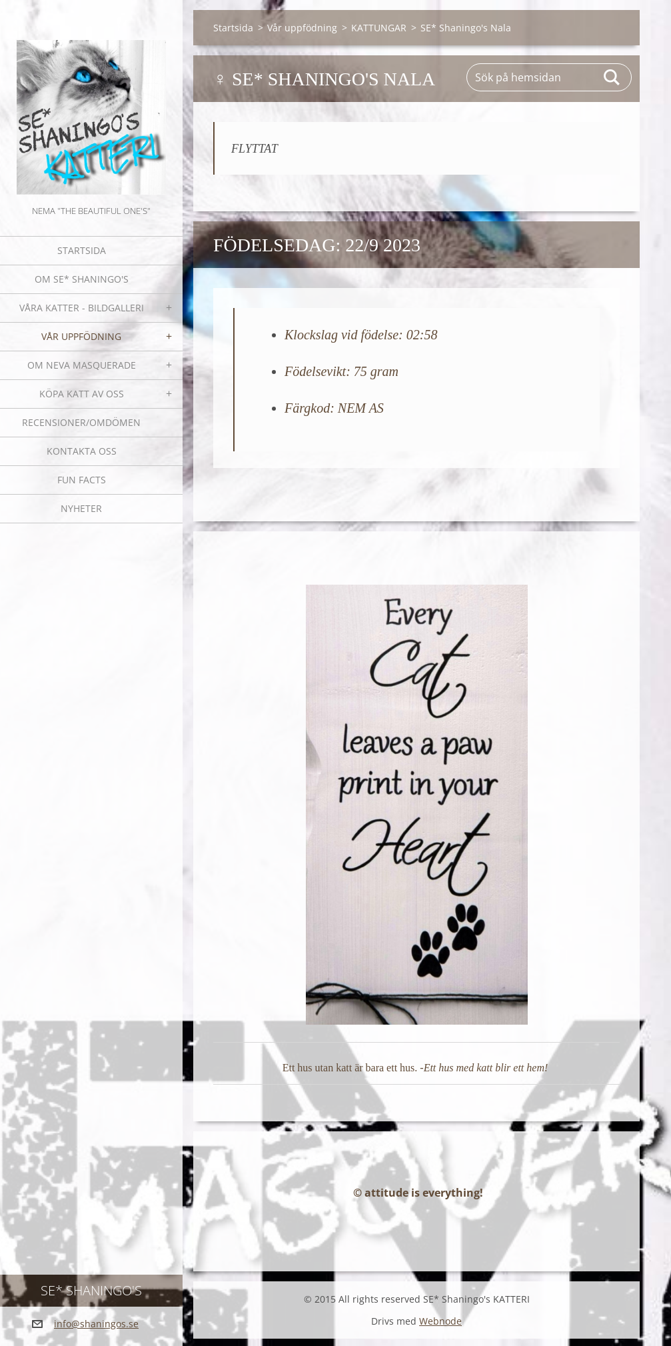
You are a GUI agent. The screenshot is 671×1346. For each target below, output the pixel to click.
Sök (612, 77)
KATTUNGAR (378, 27)
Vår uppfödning (81, 336)
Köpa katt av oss (81, 393)
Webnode (440, 1328)
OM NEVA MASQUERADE (81, 365)
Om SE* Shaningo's (82, 279)
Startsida (81, 250)
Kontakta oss (82, 451)
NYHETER (81, 508)
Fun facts (81, 479)
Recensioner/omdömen (81, 422)
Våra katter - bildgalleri (81, 307)
